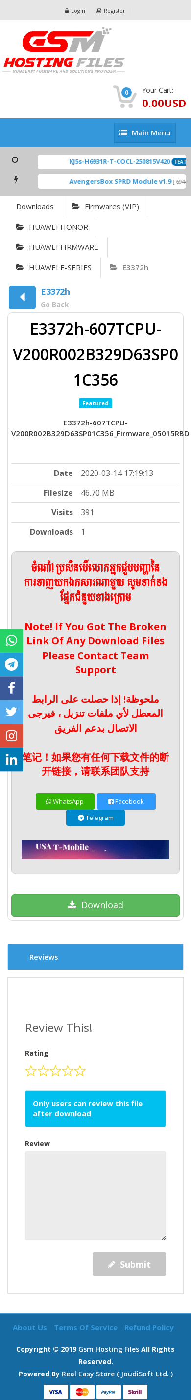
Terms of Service (86, 1327)
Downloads (35, 206)
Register (110, 10)
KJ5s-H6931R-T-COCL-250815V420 (122, 161)
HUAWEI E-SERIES (54, 267)
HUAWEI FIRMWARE (57, 247)
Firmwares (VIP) (105, 206)
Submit (129, 1264)
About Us (31, 1327)
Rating (36, 1052)
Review (37, 1143)
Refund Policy (149, 1327)
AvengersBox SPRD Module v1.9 (123, 181)
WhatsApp (65, 801)
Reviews (43, 957)
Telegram (96, 817)
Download (95, 905)
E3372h (129, 267)
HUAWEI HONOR (52, 227)
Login (75, 10)
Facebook (126, 801)
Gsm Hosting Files (108, 1349)
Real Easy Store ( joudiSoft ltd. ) (117, 1373)
